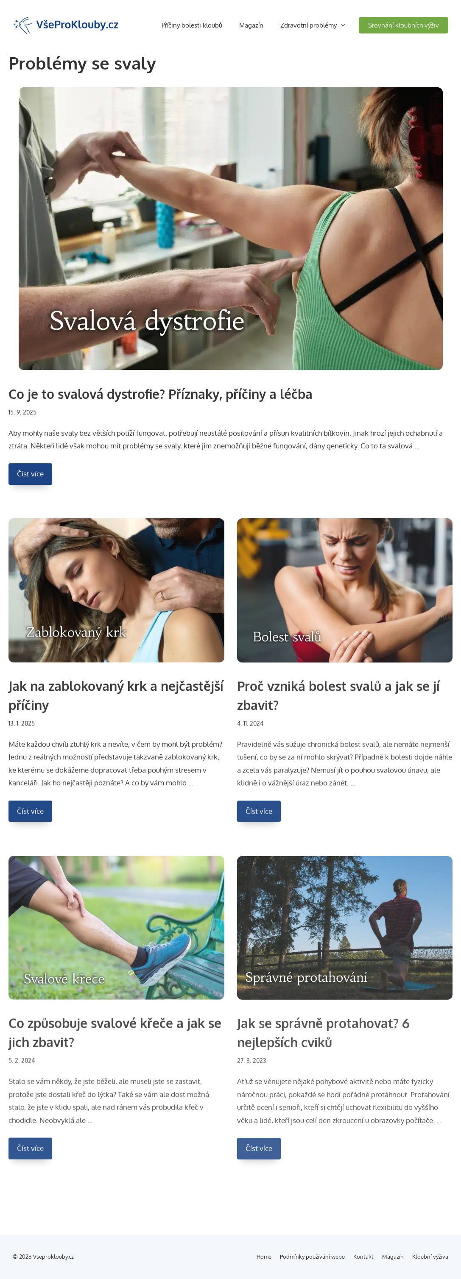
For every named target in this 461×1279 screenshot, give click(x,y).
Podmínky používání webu (312, 1256)
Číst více (34, 478)
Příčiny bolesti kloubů (192, 25)
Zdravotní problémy (319, 25)
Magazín (251, 25)
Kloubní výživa (430, 1256)
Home (264, 1256)
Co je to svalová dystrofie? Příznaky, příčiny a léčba (160, 396)
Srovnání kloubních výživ (403, 25)
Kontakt (363, 1256)
